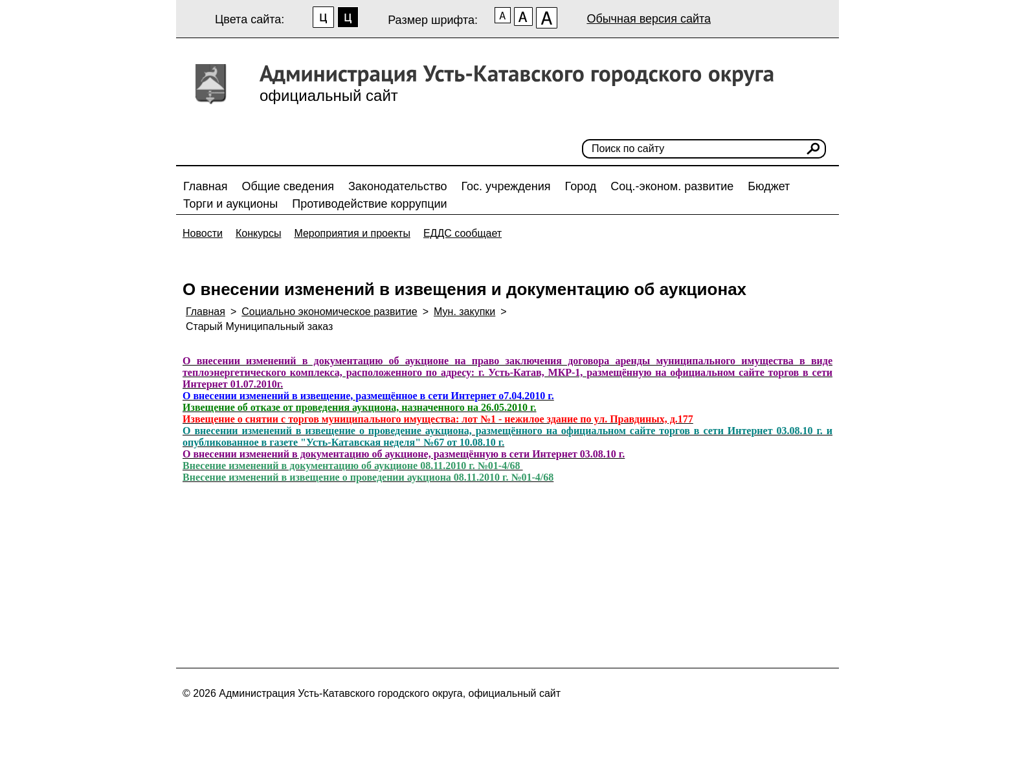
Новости (203, 233)
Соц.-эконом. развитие (671, 186)
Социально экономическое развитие (329, 311)
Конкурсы (258, 233)
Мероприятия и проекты (352, 233)
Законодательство (397, 186)
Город (581, 186)
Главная (205, 186)
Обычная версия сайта (648, 18)
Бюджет (769, 186)
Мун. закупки (464, 311)
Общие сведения (288, 186)
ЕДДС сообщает (462, 233)
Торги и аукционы (230, 203)
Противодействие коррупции (369, 203)
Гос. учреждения (506, 186)
